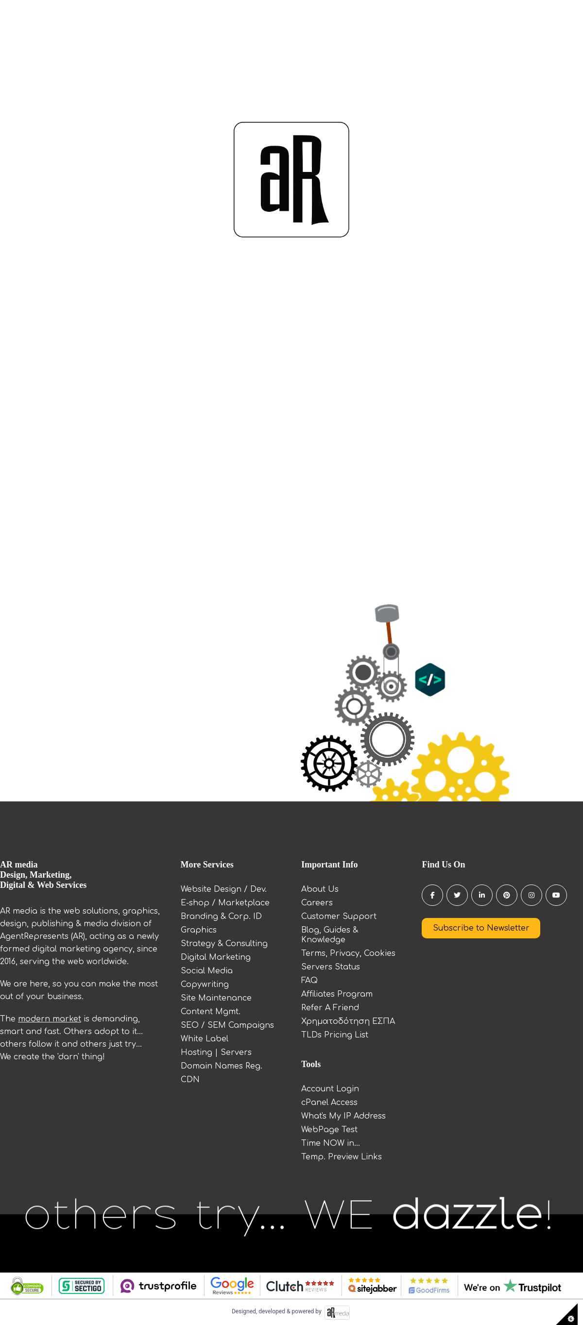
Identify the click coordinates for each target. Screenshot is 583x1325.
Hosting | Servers (216, 1052)
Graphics (199, 930)
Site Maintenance (216, 998)
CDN (190, 1079)
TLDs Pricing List (334, 1035)
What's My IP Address (343, 1116)
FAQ (309, 980)
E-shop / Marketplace (225, 903)
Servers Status (330, 967)
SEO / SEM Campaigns (227, 1025)
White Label (204, 1039)
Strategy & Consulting (224, 943)
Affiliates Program (337, 994)
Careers (317, 903)
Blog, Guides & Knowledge (329, 935)
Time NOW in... (330, 1143)
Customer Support (339, 916)
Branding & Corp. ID (221, 916)
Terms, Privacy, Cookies (348, 953)
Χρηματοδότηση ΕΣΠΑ (348, 1021)
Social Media (207, 971)
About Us (320, 889)
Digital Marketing (216, 957)
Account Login (330, 1089)
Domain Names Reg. (221, 1066)
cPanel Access (329, 1102)
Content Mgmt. (210, 1011)
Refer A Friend (330, 1007)
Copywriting (205, 984)
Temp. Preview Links (341, 1157)
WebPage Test (329, 1129)
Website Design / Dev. (224, 889)
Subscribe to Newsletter (481, 928)
